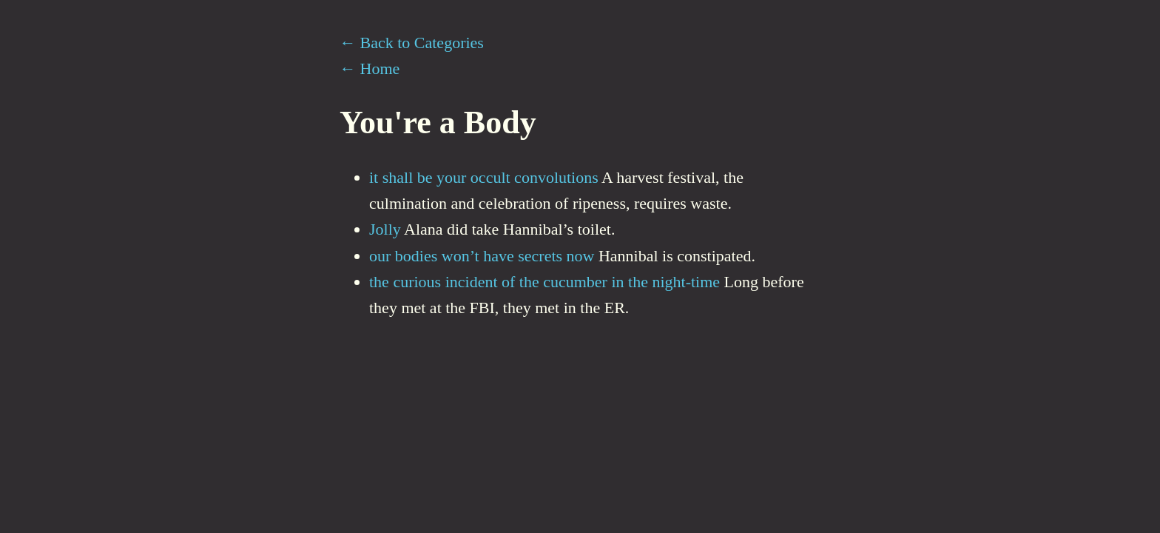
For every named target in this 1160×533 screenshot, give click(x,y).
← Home (369, 68)
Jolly (385, 229)
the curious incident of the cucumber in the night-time (544, 281)
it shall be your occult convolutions (483, 177)
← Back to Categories (412, 42)
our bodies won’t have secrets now (481, 256)
